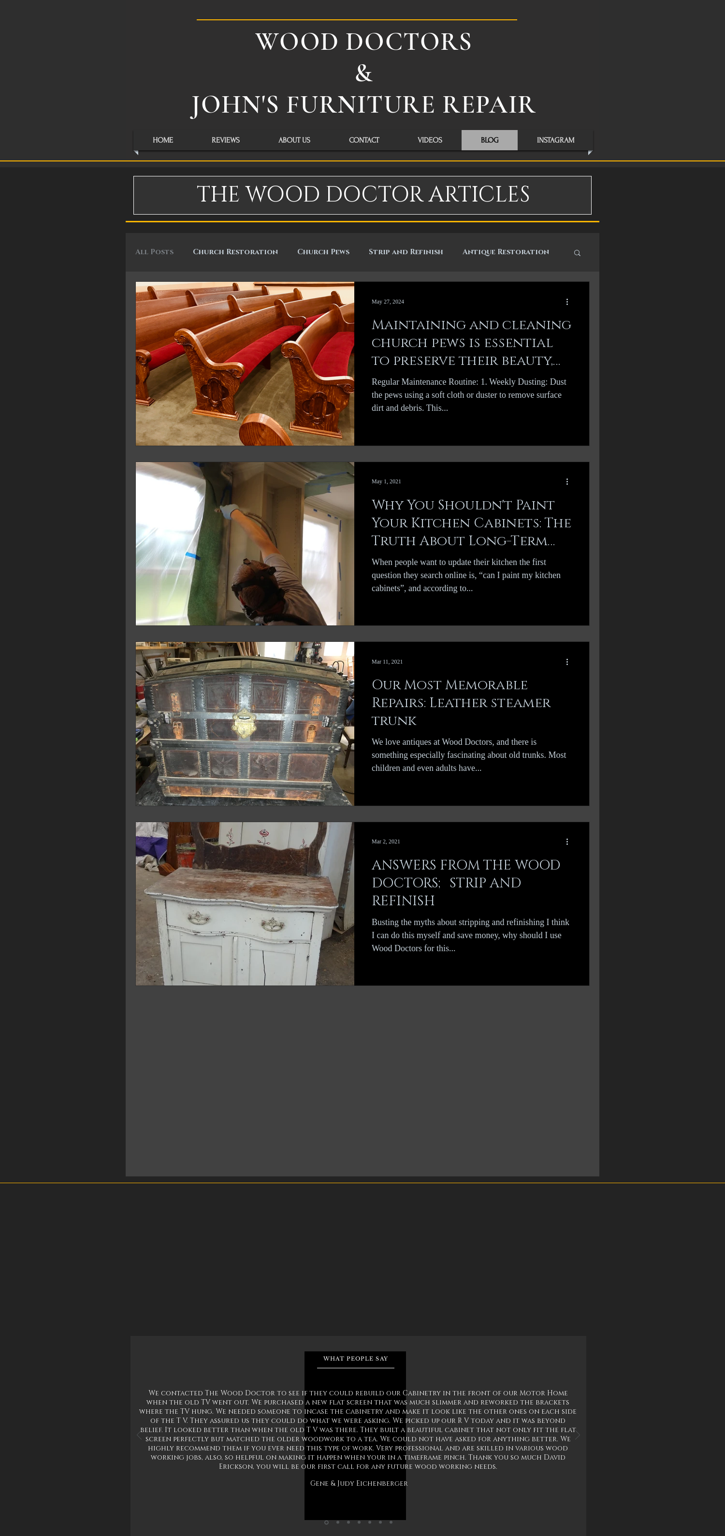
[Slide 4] (359, 1522)
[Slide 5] (369, 1522)
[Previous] (139, 1435)
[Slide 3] (348, 1522)
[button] (577, 253)
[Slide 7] (391, 1522)
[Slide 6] (380, 1522)
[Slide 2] (337, 1522)
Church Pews (323, 252)
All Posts (154, 252)
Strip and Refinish (406, 252)
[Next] (577, 1435)
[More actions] (570, 301)
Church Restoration (235, 252)
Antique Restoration (506, 252)
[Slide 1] (326, 1522)
